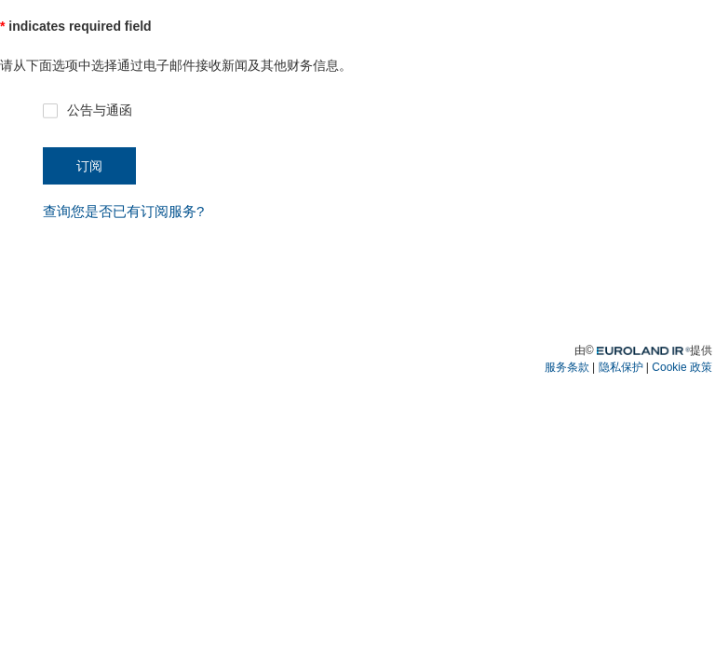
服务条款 (567, 367)
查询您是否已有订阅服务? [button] (123, 211)
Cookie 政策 (682, 367)
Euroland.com (655, 348)
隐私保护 (621, 367)
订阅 (89, 165)
